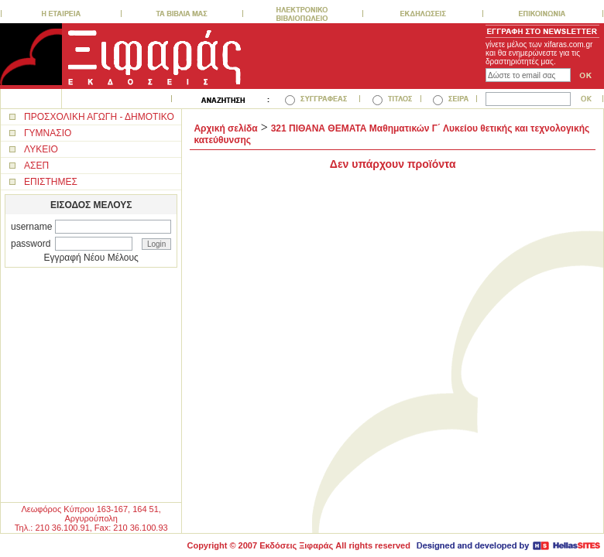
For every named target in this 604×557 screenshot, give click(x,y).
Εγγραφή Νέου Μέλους (91, 257)
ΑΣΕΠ (36, 165)
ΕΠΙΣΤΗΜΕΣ (50, 181)
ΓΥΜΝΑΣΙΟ (47, 133)
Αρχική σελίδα (225, 128)
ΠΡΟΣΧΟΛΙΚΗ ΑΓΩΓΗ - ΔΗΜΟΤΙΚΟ (99, 116)
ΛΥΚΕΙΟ (41, 149)
